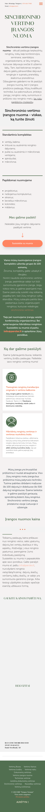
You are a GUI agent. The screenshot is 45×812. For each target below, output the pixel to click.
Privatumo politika (22, 797)
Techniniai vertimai (22, 778)
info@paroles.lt (13, 6)
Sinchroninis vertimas (13, 784)
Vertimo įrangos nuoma (22, 775)
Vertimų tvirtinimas (22, 787)
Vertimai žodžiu (15, 769)
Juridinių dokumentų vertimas (22, 781)
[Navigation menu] (41, 4)
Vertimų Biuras (15, 767)
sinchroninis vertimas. (22, 310)
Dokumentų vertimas (22, 772)
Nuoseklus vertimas (33, 784)
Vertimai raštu (30, 769)
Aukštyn (22, 802)
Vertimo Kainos (30, 767)
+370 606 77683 (27, 3)
